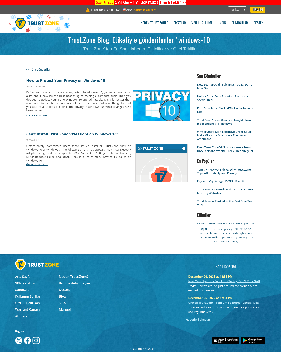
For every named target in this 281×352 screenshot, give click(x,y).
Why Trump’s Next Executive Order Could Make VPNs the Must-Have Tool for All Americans (224, 135)
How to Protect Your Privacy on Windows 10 (65, 80)
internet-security (229, 241)
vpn (205, 228)
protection (249, 223)
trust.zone (243, 228)
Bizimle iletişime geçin (76, 283)
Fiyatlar (180, 23)
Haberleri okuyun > (199, 319)
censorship (235, 223)
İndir (222, 23)
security (225, 233)
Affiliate (21, 316)
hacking (243, 237)
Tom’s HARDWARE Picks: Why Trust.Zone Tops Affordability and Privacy (224, 171)
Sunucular (240, 23)
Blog (62, 296)
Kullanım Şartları (28, 296)
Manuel (65, 309)
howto (211, 223)
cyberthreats (247, 233)
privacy (228, 229)
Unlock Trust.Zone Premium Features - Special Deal (224, 302)
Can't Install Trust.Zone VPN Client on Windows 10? (72, 134)
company (232, 237)
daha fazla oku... (37, 115)
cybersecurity (209, 237)
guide (235, 233)
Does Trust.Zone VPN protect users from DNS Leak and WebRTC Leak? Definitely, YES (226, 149)
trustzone (216, 229)
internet (201, 223)
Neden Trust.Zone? (154, 23)
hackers (214, 233)
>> (172, 2)
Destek (258, 23)
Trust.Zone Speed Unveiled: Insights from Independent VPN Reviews (224, 121)
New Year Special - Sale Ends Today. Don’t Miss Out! (224, 281)
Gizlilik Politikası (28, 303)
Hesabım (258, 9)
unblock (203, 233)
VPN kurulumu (202, 23)
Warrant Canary (27, 309)
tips (223, 237)
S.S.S (62, 303)
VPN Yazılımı (25, 283)
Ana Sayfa (23, 276)
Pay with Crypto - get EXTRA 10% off (220, 181)
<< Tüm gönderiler (38, 69)
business (222, 223)
